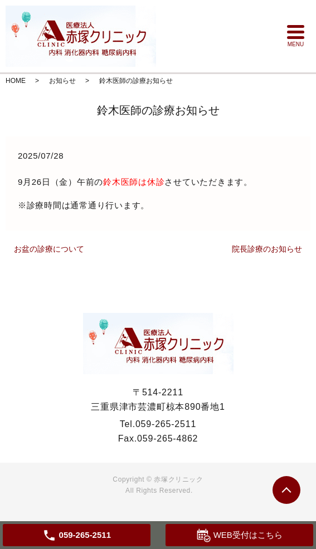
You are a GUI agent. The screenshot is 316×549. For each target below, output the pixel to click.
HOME (16, 81)
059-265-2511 (165, 424)
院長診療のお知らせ (267, 248)
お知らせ (62, 81)
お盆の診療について (49, 248)
